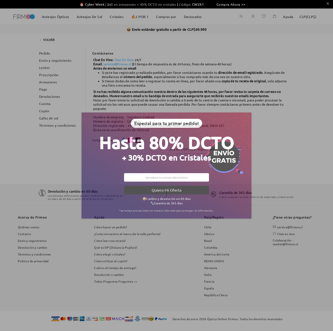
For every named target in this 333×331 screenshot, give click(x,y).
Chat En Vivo (124, 60)
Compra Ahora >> (230, 4)
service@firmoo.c (116, 64)
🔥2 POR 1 (139, 16)
